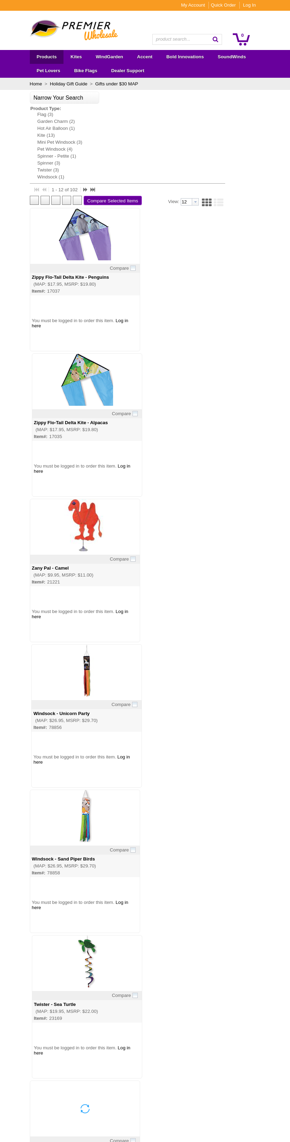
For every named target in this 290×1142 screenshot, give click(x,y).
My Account (207, 5)
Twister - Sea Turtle (204, 476)
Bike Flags (29, 1097)
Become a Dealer (97, 1079)
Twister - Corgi (199, 767)
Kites (24, 1045)
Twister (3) (33, 170)
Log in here (100, 234)
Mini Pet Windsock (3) (45, 142)
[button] (230, 39)
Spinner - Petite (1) (42, 156)
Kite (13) (31, 135)
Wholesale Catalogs (99, 1053)
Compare (158, 176)
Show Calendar (95, 1062)
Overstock (29, 1105)
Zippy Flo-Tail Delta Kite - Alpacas (220, 185)
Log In (263, 5)
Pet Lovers (30, 1088)
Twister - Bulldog (201, 912)
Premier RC (31, 1114)
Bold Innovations (36, 1071)
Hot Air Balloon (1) (41, 128)
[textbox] (184, 39)
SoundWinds (32, 1079)
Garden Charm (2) (41, 121)
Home (21, 83)
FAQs (85, 1071)
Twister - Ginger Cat (205, 621)
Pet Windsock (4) (40, 149)
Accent (26, 1062)
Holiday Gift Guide (54, 83)
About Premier (94, 1045)
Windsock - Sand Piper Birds (120, 476)
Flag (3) (31, 114)
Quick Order (237, 5)
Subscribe (187, 1065)
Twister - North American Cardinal (126, 621)
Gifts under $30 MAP (101, 83)
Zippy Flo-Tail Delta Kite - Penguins (127, 185)
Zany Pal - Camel (107, 331)
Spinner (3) (34, 163)
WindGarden (32, 1053)
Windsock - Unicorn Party (211, 331)
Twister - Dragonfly (109, 767)
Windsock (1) (36, 176)
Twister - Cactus (106, 912)
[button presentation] (244, 110)
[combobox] (187, 39)
